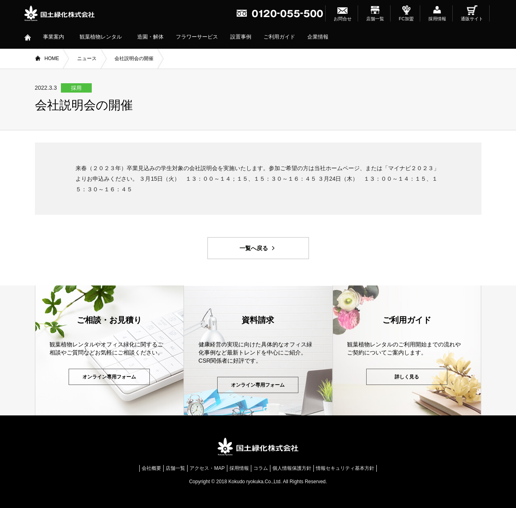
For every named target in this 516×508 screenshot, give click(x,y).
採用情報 (437, 18)
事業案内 (53, 37)
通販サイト (472, 18)
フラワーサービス (197, 37)
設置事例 (240, 37)
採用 (76, 88)
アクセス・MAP (207, 468)
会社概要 (151, 468)
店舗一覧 (375, 18)
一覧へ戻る (254, 248)
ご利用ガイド (279, 37)
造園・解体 (150, 37)
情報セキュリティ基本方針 (345, 468)
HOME (52, 58)
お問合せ (343, 18)
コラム (260, 468)
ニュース (87, 58)
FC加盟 (406, 18)
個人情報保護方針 (291, 468)
